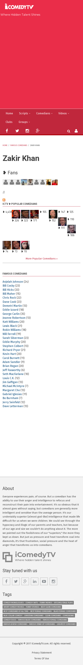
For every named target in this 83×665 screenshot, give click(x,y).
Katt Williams (11, 321)
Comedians (43, 113)
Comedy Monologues (14, 603)
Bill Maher (9, 293)
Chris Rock (9, 297)
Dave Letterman (13, 406)
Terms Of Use (41, 658)
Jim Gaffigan (10, 382)
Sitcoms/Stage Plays (63, 603)
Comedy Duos (10, 620)
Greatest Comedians (66, 624)
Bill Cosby (9, 285)
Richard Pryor (11, 350)
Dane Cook (9, 301)
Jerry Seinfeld (11, 402)
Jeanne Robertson (14, 317)
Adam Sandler (11, 362)
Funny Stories (32, 607)
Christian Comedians (33, 615)
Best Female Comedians (41, 611)
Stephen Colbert (13, 346)
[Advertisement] (41, 61)
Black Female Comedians (65, 611)
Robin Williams (12, 329)
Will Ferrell (9, 334)
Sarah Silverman (13, 338)
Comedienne (68, 615)
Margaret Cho (11, 390)
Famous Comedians (18, 145)
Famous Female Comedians (55, 620)
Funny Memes (46, 603)
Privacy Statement (42, 653)
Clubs (9, 122)
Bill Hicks (8, 289)
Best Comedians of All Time (16, 611)
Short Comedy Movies (14, 607)
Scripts (23, 113)
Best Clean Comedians (51, 607)
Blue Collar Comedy (13, 615)
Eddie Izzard (10, 309)
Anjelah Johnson (13, 281)
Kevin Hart (9, 354)
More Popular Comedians (41, 258)
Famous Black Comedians (29, 620)
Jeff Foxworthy (11, 370)
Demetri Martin (12, 305)
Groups (23, 122)
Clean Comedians (53, 615)
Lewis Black (10, 326)
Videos (62, 113)
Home (9, 113)
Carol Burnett (11, 358)
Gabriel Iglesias (12, 394)
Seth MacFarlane (13, 374)
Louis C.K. (8, 378)
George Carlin (11, 313)
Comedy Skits (32, 603)
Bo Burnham (10, 398)
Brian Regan (10, 366)
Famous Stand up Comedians (42, 624)
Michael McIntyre (13, 386)
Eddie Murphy (11, 342)
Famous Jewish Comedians (15, 624)
